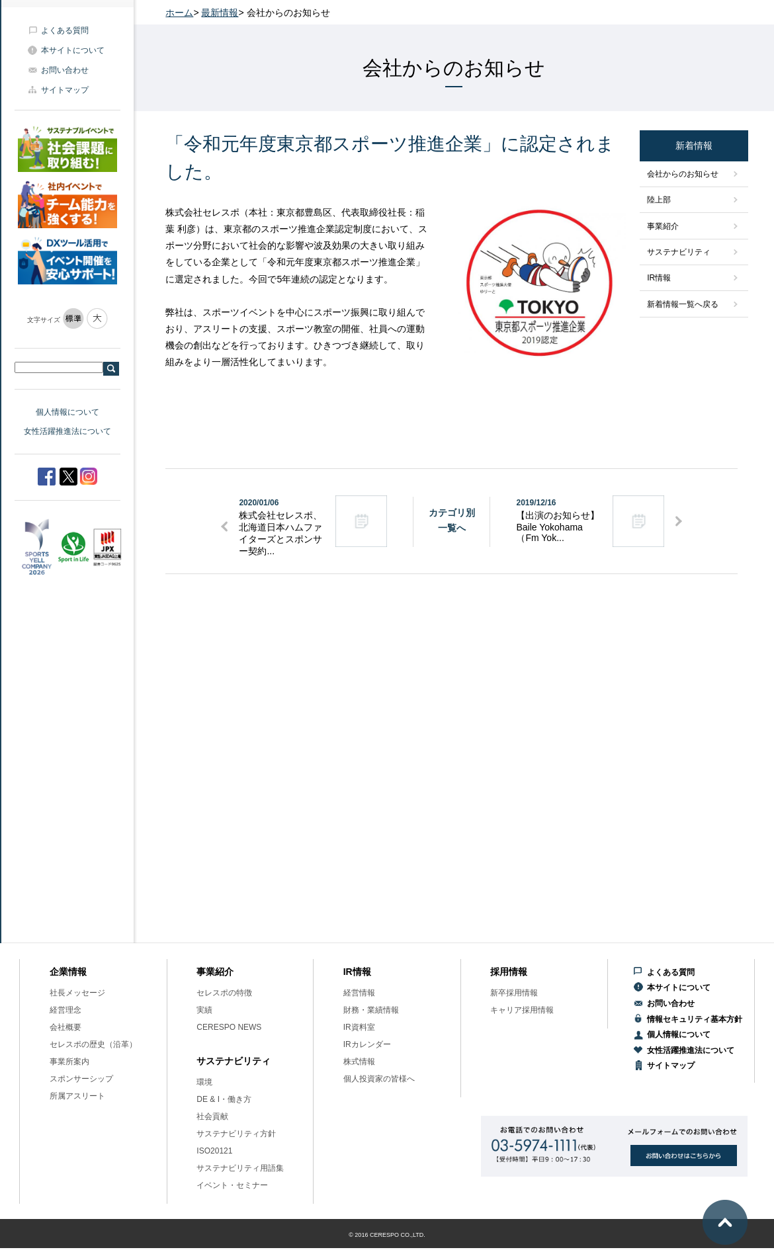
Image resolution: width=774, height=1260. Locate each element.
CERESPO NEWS (228, 1027)
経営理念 (65, 1010)
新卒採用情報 (514, 992)
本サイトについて (73, 50)
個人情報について (67, 412)
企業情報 (68, 971)
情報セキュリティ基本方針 (694, 1019)
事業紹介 (663, 226)
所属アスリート (77, 1096)
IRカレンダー (367, 1044)
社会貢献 (212, 1116)
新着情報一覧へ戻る (682, 304)
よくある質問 (65, 30)
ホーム (179, 12)
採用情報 (508, 971)
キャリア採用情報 (522, 1010)
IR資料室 (359, 1027)
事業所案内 (69, 1061)
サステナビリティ (678, 252)
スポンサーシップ (81, 1078)
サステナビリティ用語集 (240, 1168)
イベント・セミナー (232, 1185)
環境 (204, 1082)
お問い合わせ (65, 70)
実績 (204, 1010)
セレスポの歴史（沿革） (93, 1044)
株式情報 (359, 1061)
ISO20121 (214, 1150)
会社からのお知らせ (682, 174)
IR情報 (659, 277)
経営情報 (359, 992)
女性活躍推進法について (67, 431)
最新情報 (219, 12)
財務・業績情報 (371, 1010)
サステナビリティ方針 (236, 1133)
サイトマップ (65, 90)
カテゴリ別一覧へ (452, 519)
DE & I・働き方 (223, 1099)
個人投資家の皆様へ (379, 1078)
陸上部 (659, 199)
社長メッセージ (77, 992)
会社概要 (65, 1027)
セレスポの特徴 (224, 992)
